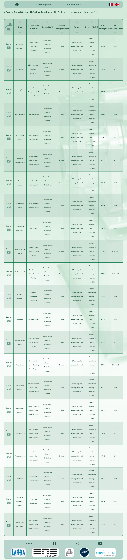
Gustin (34, 346)
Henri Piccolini (34, 361)
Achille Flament (33, 319)
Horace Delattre (34, 96)
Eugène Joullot (34, 185)
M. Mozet (34, 69)
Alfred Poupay (34, 164)
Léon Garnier (33, 365)
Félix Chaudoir (34, 156)
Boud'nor (34, 301)
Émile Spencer (34, 88)
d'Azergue (33, 73)
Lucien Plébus (33, 342)
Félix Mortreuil (34, 139)
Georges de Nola (34, 92)
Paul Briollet (33, 160)
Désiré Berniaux (33, 65)
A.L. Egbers (33, 228)
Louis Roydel (33, 369)
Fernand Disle (34, 388)
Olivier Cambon (33, 384)
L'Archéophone (43, 4)
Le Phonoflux (74, 4)
